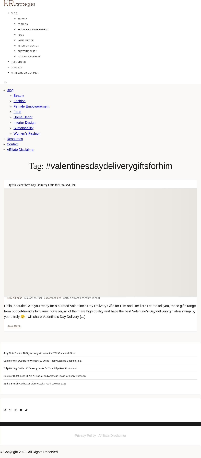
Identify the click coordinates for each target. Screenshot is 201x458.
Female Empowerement (33, 29)
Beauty (22, 19)
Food (21, 35)
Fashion (23, 24)
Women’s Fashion (29, 56)
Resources (18, 62)
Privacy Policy (85, 435)
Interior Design (28, 46)
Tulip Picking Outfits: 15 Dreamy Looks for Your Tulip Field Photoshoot (40, 368)
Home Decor (26, 40)
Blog (14, 13)
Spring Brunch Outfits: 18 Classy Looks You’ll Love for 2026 (35, 383)
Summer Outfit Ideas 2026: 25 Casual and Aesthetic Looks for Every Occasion (45, 376)
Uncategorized (52, 298)
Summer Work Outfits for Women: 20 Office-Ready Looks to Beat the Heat (42, 360)
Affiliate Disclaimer (25, 73)
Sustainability (27, 51)
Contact (16, 67)
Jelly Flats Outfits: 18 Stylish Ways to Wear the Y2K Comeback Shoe (40, 353)
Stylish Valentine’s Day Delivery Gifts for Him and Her (41, 185)
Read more (14, 326)
